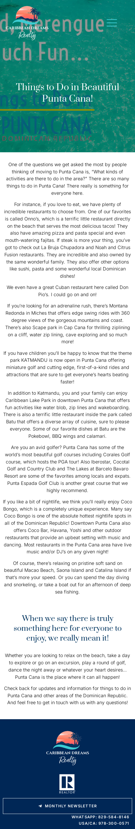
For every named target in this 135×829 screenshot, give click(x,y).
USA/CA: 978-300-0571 (104, 823)
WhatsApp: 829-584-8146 (100, 817)
